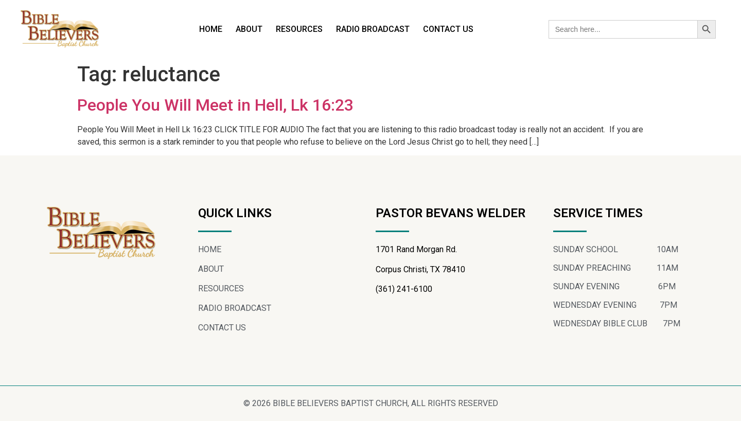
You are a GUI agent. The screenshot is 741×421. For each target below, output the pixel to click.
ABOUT (249, 29)
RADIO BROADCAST (373, 29)
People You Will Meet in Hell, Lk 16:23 (215, 105)
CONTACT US (448, 29)
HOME (210, 29)
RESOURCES (299, 29)
